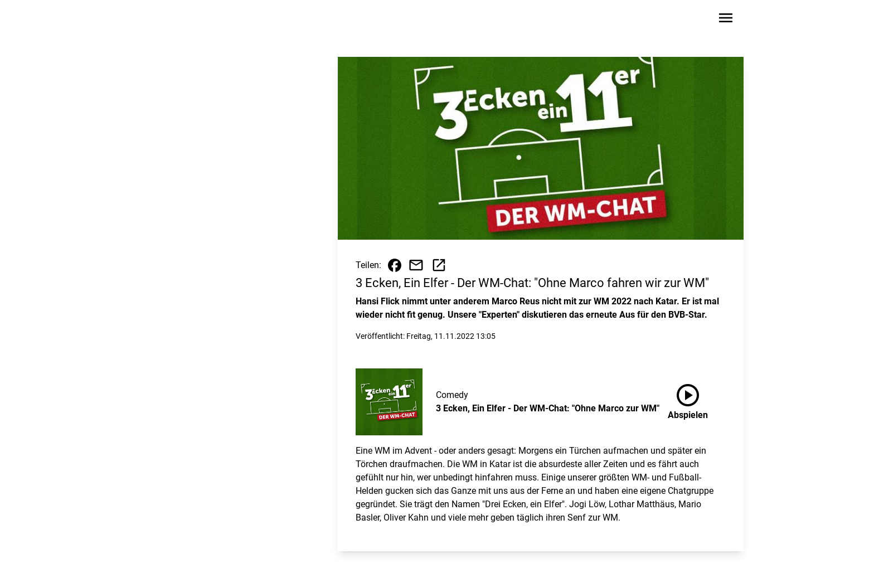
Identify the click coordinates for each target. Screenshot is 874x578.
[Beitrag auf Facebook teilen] (394, 265)
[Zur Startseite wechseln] (166, 20)
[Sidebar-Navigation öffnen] (726, 20)
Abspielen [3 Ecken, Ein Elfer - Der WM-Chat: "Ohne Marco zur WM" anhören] (688, 399)
